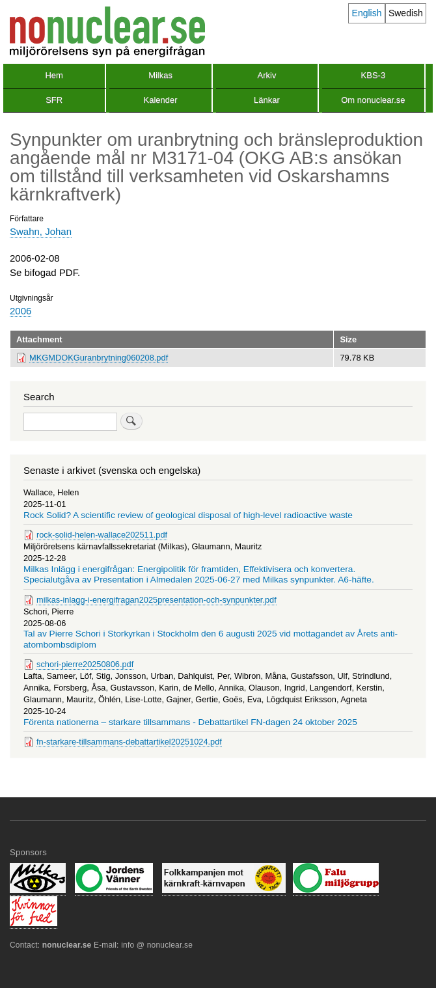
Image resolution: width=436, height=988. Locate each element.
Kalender (161, 100)
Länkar (267, 100)
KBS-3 (373, 75)
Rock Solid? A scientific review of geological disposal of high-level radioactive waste (188, 515)
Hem (53, 75)
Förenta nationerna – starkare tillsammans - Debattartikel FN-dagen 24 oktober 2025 (190, 722)
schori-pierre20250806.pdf (84, 664)
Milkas (160, 75)
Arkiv (267, 75)
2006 (20, 310)
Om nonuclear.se (373, 100)
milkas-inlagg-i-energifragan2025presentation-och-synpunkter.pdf (156, 600)
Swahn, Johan (41, 231)
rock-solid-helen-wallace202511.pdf (101, 535)
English (367, 13)
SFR (54, 100)
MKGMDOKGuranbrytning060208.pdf (98, 358)
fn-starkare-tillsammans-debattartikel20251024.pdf (129, 742)
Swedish (405, 13)
